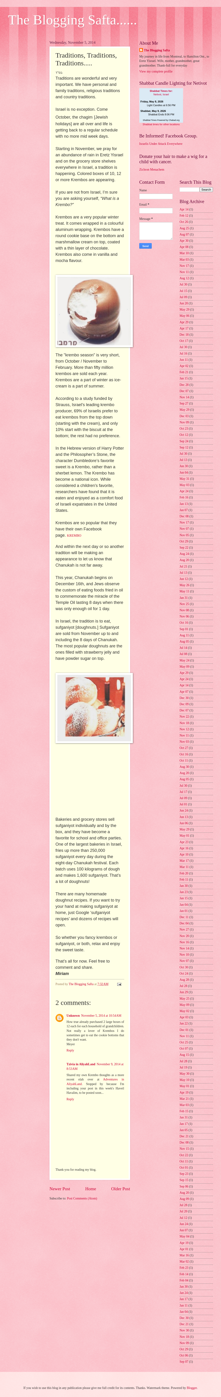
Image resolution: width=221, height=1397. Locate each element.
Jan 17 (184, 1124)
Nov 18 (184, 723)
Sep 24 (184, 441)
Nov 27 (184, 929)
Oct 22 (184, 1155)
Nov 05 (184, 535)
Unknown (73, 1015)
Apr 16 (184, 848)
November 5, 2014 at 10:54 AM (101, 1015)
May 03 (184, 485)
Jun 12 (184, 579)
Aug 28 (184, 979)
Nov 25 (184, 604)
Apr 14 (184, 209)
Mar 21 (184, 1098)
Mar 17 (184, 860)
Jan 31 (184, 598)
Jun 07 (184, 1230)
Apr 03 (184, 1017)
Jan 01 (184, 911)
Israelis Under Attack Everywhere (160, 144)
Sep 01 (184, 629)
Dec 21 (184, 1136)
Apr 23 (184, 842)
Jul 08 (183, 654)
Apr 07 (184, 691)
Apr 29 (184, 322)
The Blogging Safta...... (72, 19)
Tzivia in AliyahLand (81, 1064)
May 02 (184, 1011)
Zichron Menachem (151, 169)
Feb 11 (184, 879)
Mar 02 (184, 1261)
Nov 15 (184, 1148)
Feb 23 (184, 1267)
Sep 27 (184, 403)
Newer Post (59, 1188)
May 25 (184, 998)
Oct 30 (184, 967)
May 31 (184, 478)
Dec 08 (184, 516)
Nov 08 (184, 610)
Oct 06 (184, 1355)
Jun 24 (184, 810)
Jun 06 (184, 823)
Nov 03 (184, 741)
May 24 (184, 660)
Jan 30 (184, 886)
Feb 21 (184, 372)
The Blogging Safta (157, 50)
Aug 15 (184, 1054)
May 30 (184, 1073)
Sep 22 (184, 547)
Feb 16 (184, 497)
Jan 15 (184, 378)
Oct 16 (184, 622)
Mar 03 (184, 259)
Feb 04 (184, 1280)
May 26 (184, 585)
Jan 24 (184, 1293)
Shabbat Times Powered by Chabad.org (161, 120)
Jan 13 (184, 504)
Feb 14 (184, 1274)
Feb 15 (184, 1111)
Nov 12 (184, 729)
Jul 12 (183, 1217)
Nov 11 (184, 272)
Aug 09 (184, 1199)
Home (90, 1188)
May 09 (184, 666)
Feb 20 (184, 873)
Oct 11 (184, 760)
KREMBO (74, 535)
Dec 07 (184, 391)
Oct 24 (184, 973)
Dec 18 (184, 334)
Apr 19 (184, 1092)
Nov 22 (184, 716)
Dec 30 (184, 698)
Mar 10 (184, 253)
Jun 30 (184, 466)
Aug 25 (184, 228)
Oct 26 (184, 222)
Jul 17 (183, 792)
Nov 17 (184, 266)
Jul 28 (183, 986)
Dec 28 (184, 385)
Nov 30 (184, 1330)
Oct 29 (184, 541)
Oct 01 (184, 1167)
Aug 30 (184, 766)
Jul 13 (183, 460)
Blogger (192, 1388)
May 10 (184, 1080)
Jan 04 (184, 904)
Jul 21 (183, 566)
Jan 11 (184, 1305)
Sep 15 (184, 1180)
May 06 (184, 315)
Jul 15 (183, 291)
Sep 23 (184, 1174)
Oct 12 (184, 435)
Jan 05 (184, 1130)
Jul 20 (183, 1211)
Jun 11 (184, 359)
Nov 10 (184, 954)
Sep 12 (184, 447)
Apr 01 (184, 1249)
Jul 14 (183, 647)
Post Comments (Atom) (82, 1198)
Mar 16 (184, 1255)
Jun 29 (184, 992)
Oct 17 (184, 341)
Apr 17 (184, 328)
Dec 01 (184, 1030)
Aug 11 (184, 635)
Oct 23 (184, 428)
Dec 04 (184, 923)
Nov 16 (184, 942)
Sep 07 (184, 1361)
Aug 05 (184, 641)
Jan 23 (184, 892)
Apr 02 (184, 366)
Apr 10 (184, 854)
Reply (70, 1050)
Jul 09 (183, 297)
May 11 (184, 591)
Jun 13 (184, 817)
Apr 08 (184, 247)
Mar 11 (184, 867)
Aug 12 (184, 278)
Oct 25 (184, 1042)
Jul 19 (183, 1067)
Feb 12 (184, 215)
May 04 (184, 1236)
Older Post (120, 1188)
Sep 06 (184, 1186)
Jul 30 (183, 284)
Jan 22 (184, 1023)
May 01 (184, 835)
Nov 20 (184, 936)
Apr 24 (184, 491)
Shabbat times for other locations (161, 124)
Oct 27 (184, 748)
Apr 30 (184, 240)
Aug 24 (184, 554)
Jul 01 (183, 804)
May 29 (184, 309)
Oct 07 (184, 1048)
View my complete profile (155, 71)
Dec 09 (184, 704)
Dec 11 (184, 917)
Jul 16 (183, 353)
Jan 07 (184, 510)
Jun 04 (184, 472)
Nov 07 (184, 528)
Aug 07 (184, 234)
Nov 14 (184, 397)
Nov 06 (184, 616)
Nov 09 (184, 422)
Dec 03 (184, 416)
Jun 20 (184, 303)
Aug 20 (184, 560)
